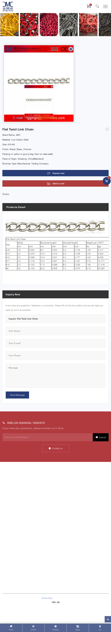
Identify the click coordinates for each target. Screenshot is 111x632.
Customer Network (65, 490)
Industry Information (66, 517)
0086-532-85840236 (19, 422)
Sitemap (55, 607)
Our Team (61, 500)
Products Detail (15, 207)
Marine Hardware (10, 517)
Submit (102, 437)
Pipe (4, 542)
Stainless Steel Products (14, 537)
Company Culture (64, 480)
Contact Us (7, 490)
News (5, 485)
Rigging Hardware (11, 512)
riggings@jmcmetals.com (21, 585)
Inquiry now (58, 173)
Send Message (17, 395)
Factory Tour (62, 495)
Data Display (8, 480)
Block (5, 547)
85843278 (39, 422)
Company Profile (64, 475)
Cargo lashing (9, 522)
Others (5, 552)
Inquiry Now (13, 294)
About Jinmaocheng (12, 475)
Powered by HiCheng (55, 611)
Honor (59, 485)
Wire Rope (7, 532)
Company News (64, 512)
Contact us (57, 448)
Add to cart (58, 183)
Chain (5, 527)
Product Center (9, 495)
